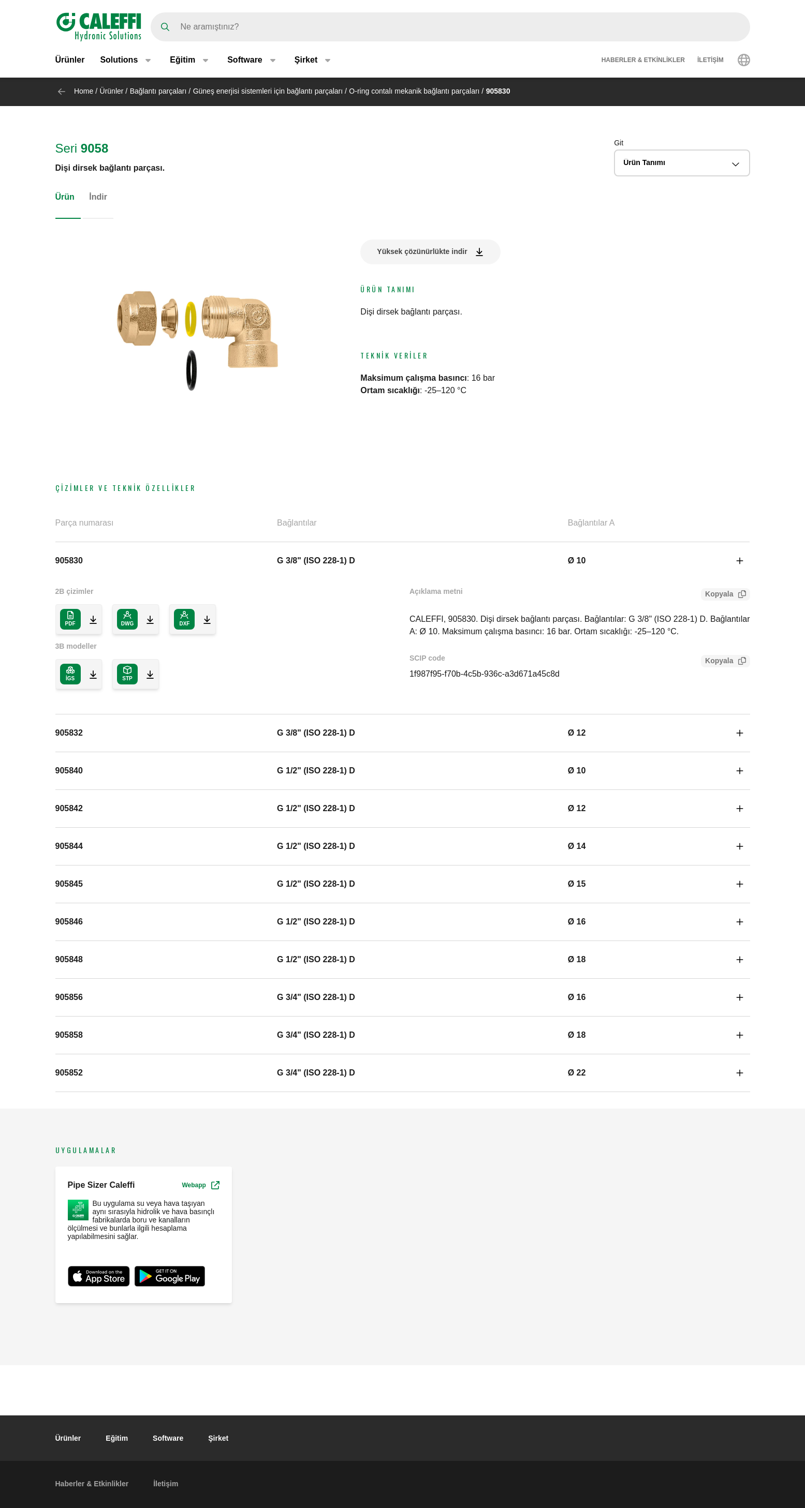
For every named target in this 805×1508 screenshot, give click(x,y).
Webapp (200, 1185)
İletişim (710, 61)
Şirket (218, 1438)
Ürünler (70, 60)
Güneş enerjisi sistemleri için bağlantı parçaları (268, 91)
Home (83, 91)
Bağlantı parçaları (158, 91)
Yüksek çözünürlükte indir (422, 251)
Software (168, 1438)
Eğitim (117, 1438)
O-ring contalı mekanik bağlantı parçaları (414, 91)
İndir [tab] (98, 196)
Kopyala (717, 595)
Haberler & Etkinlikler (643, 61)
